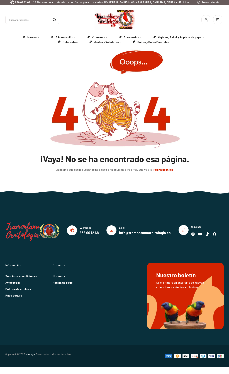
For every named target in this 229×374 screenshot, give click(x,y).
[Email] (111, 230)
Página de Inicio (163, 169)
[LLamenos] (72, 230)
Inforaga (30, 354)
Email (122, 227)
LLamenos (85, 227)
